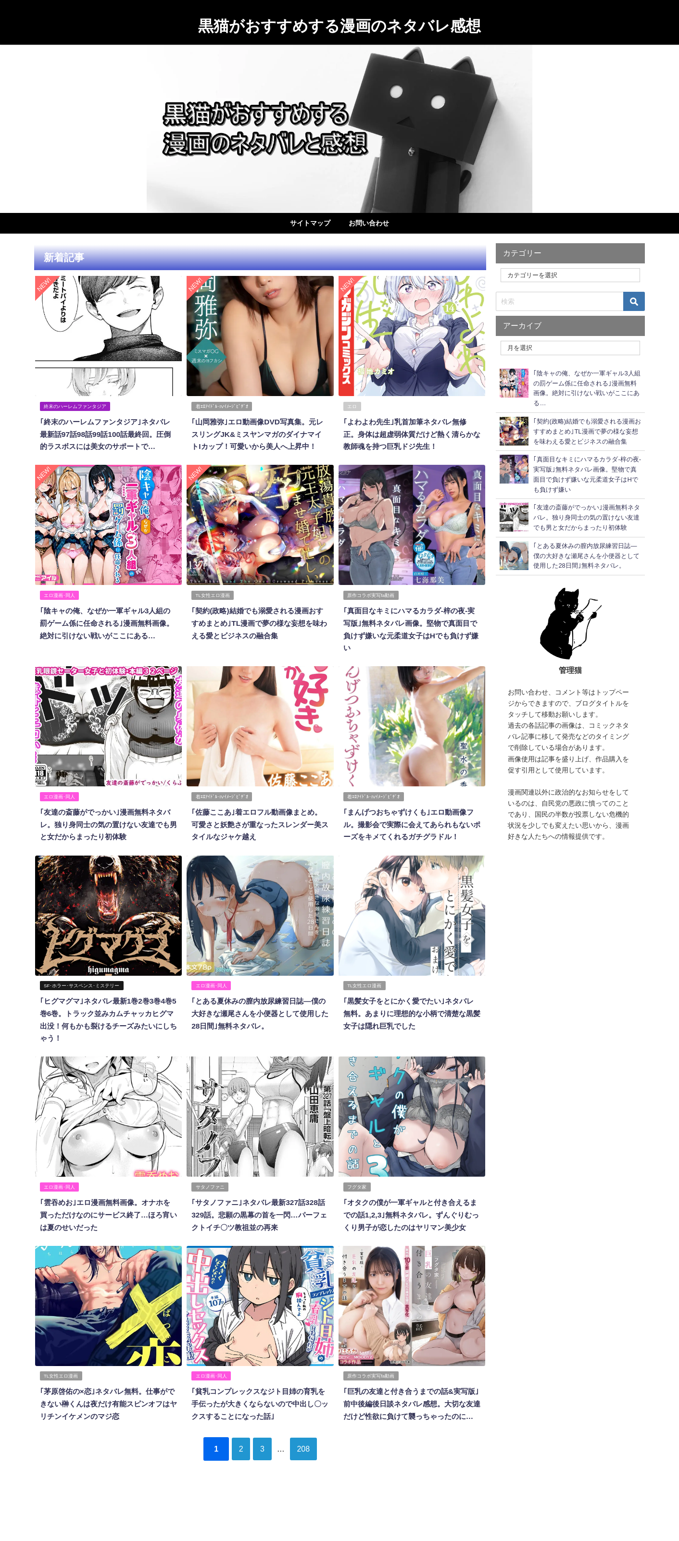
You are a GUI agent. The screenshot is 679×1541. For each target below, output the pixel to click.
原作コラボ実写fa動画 (371, 606)
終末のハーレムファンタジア (75, 406)
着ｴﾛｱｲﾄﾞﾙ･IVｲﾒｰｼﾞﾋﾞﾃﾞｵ (222, 406)
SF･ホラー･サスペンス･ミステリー (82, 1006)
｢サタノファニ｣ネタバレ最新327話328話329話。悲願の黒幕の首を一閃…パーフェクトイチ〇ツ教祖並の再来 (259, 1233)
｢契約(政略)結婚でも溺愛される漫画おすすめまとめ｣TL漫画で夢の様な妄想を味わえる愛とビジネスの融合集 (259, 633)
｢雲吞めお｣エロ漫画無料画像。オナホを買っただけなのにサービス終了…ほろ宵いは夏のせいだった (104, 1233)
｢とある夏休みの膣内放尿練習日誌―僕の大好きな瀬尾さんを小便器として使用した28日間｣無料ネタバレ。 (258, 1033)
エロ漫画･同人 (59, 606)
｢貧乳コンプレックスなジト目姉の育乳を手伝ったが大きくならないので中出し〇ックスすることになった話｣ (258, 1433)
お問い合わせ (369, 223)
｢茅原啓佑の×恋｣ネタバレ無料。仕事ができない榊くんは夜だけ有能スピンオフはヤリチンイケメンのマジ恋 (107, 1433)
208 (310, 1489)
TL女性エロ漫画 (213, 606)
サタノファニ (210, 1206)
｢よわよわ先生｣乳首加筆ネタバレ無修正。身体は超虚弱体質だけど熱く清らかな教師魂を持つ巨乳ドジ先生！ (408, 433)
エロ (352, 406)
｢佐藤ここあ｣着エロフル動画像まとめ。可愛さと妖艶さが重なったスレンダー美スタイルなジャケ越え (256, 833)
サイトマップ (310, 223)
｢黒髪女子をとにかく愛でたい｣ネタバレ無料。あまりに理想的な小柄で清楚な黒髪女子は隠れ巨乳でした (408, 1033)
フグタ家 (357, 1206)
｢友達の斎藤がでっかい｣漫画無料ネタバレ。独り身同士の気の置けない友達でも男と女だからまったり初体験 (104, 833)
